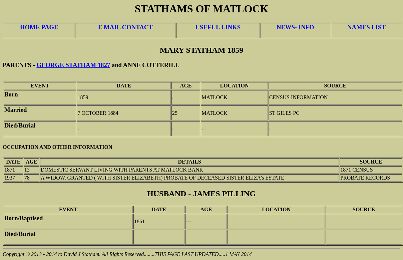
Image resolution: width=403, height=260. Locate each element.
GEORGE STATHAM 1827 (73, 64)
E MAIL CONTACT (125, 27)
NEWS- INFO (295, 27)
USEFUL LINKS (218, 27)
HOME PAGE (39, 27)
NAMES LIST (366, 27)
